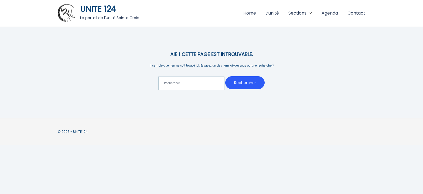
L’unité (272, 13)
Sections (297, 13)
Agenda (330, 13)
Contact (356, 13)
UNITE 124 (98, 9)
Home (249, 13)
